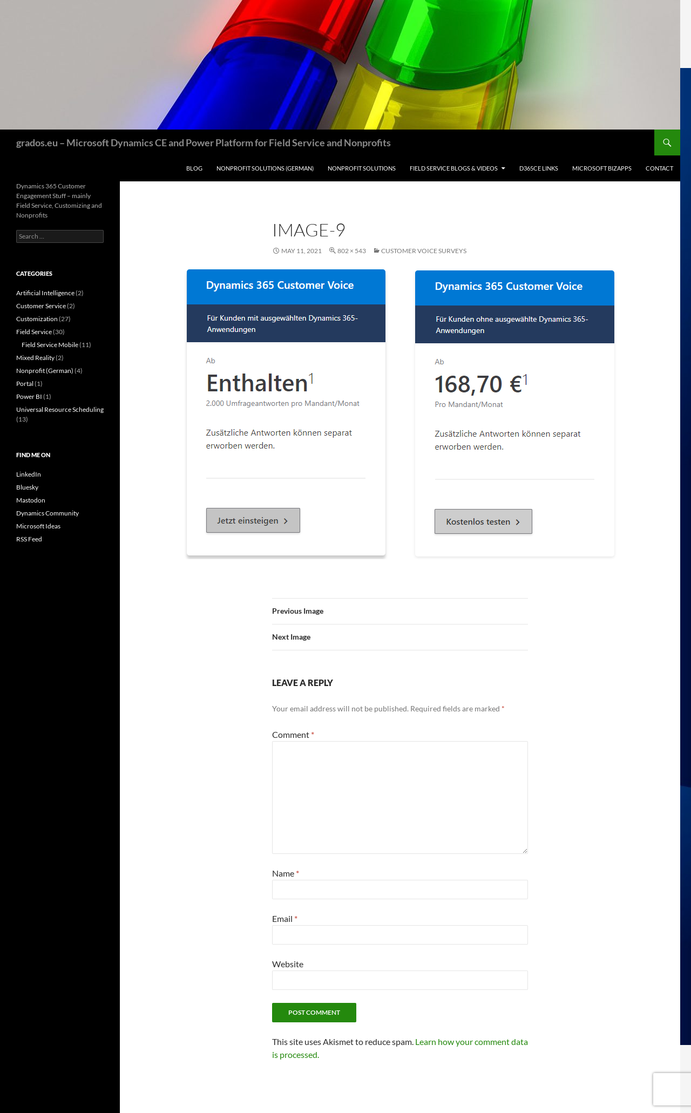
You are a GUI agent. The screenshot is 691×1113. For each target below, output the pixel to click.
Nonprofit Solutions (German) (265, 168)
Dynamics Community (47, 513)
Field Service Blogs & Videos (454, 168)
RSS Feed (29, 539)
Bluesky (27, 487)
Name (285, 873)
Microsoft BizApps (602, 168)
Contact (659, 168)
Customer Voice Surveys (423, 251)
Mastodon (30, 500)
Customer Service (41, 306)
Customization (37, 319)
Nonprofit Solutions (362, 168)
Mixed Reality (35, 358)
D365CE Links (538, 168)
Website (287, 964)
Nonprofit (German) (44, 371)
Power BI (29, 396)
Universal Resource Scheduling (60, 409)
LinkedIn (28, 474)
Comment (293, 734)
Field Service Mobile (50, 345)
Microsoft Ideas (38, 526)
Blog (194, 168)
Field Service (34, 332)
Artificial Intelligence (45, 293)
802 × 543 (351, 251)
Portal (24, 383)
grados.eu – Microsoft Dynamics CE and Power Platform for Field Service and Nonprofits (203, 142)
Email (284, 918)
